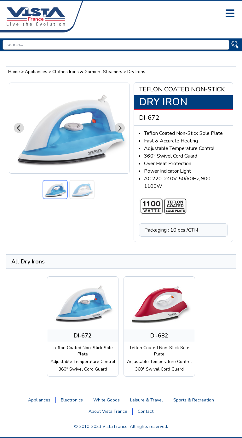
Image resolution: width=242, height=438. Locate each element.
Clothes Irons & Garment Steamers (87, 72)
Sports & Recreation (193, 400)
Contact (145, 411)
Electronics (72, 400)
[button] (55, 189)
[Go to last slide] (19, 128)
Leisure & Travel (146, 400)
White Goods (106, 400)
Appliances (36, 72)
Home (14, 72)
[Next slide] (120, 128)
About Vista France (108, 411)
